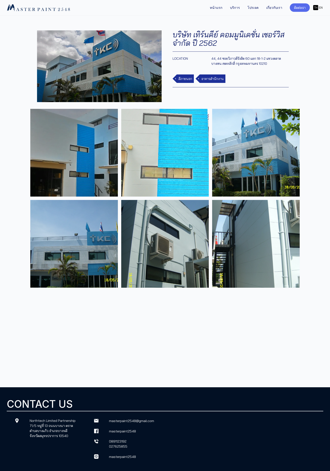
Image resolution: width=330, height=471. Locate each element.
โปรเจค (253, 7)
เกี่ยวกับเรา (274, 7)
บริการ (235, 7)
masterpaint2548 (122, 431)
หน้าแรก (216, 7)
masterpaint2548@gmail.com (131, 421)
